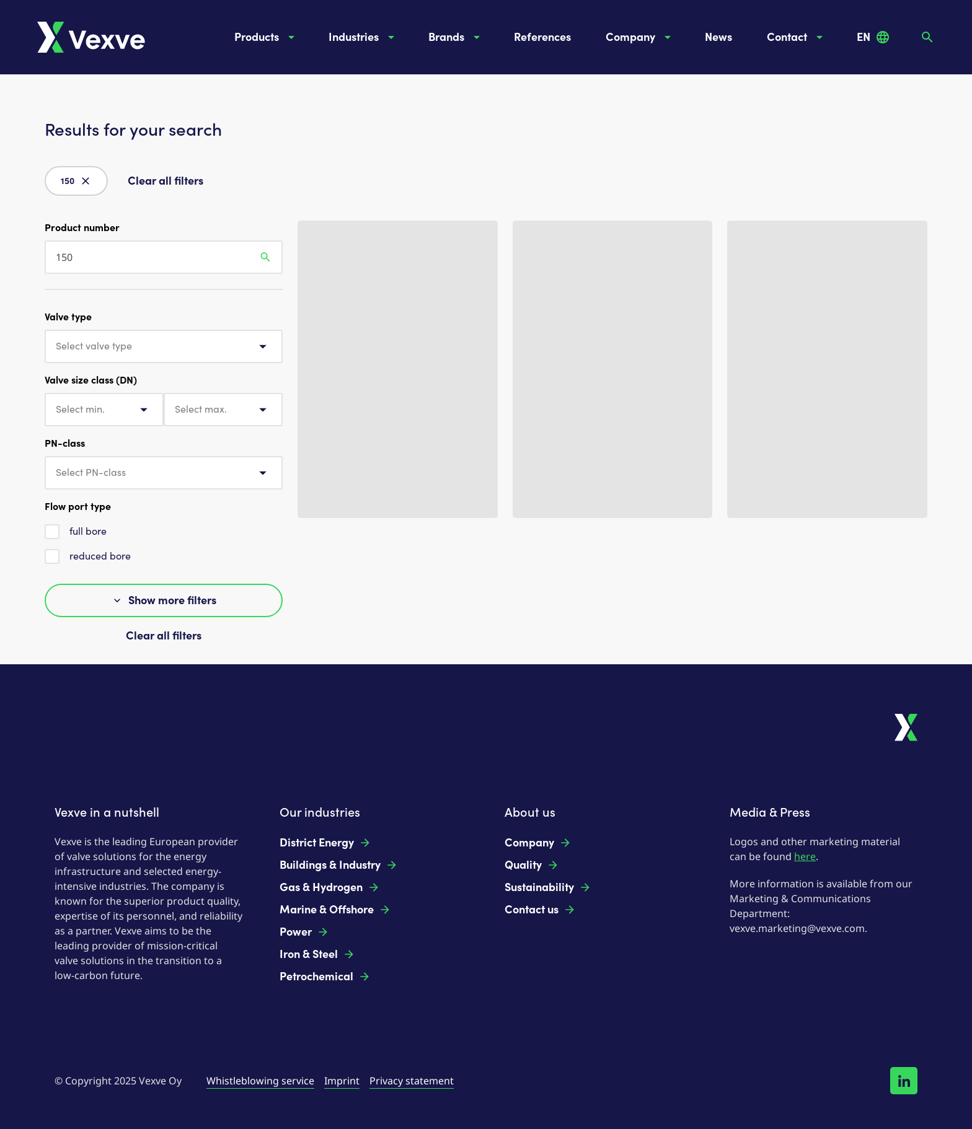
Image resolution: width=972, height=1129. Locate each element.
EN (873, 37)
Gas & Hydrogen (330, 887)
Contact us (540, 909)
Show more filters (163, 600)
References (542, 37)
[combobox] (164, 346)
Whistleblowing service (260, 1080)
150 (76, 181)
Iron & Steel (317, 954)
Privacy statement (411, 1080)
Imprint (342, 1080)
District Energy (325, 843)
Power (304, 932)
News (718, 37)
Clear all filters (165, 181)
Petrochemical (325, 976)
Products (266, 37)
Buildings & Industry (339, 865)
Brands (456, 37)
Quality (532, 865)
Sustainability (548, 887)
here (805, 856)
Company (640, 37)
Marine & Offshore (335, 909)
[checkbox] (52, 531)
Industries (364, 37)
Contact (797, 37)
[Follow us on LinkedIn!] (903, 1080)
